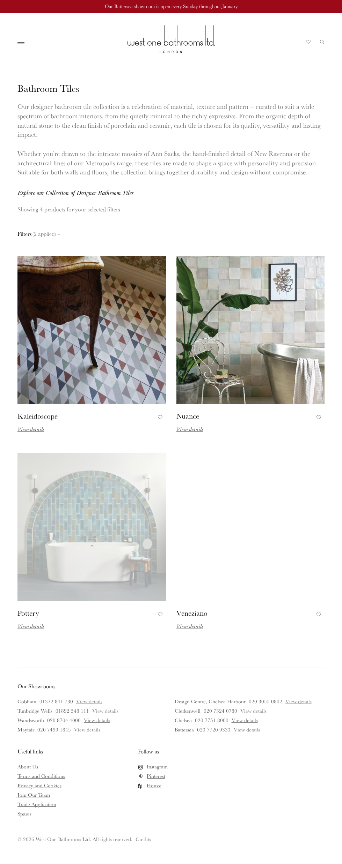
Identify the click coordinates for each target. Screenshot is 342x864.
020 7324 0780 (220, 710)
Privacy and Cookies (39, 785)
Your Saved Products (308, 43)
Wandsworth (30, 720)
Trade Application (36, 804)
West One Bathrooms (171, 39)
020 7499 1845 (54, 729)
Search (322, 42)
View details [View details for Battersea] (247, 729)
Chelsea (183, 720)
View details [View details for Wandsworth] (97, 720)
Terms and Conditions (41, 776)
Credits (143, 839)
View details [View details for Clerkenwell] (253, 710)
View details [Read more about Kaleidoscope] (30, 429)
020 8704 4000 (64, 720)
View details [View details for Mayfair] (87, 729)
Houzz (154, 785)
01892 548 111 (72, 710)
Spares (24, 813)
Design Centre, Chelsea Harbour (210, 701)
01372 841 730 (56, 701)
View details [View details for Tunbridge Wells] (105, 710)
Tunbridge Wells (34, 710)
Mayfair (25, 729)
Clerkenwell (188, 710)
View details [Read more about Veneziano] (189, 626)
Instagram (157, 766)
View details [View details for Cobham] (89, 701)
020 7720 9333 (214, 729)
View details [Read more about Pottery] (30, 626)
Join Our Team (33, 794)
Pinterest (156, 776)
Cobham (26, 701)
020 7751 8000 (211, 720)
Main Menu (22, 42)
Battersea (184, 729)
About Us (27, 766)
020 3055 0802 (265, 701)
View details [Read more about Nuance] (189, 429)
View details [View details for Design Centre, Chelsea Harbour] (298, 701)
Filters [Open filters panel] (38, 234)
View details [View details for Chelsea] (245, 720)
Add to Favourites (159, 416)
